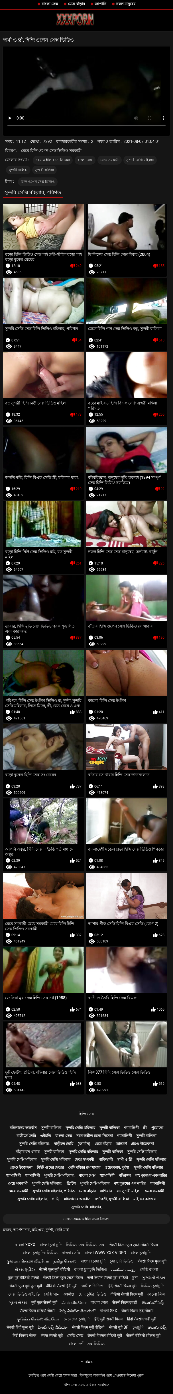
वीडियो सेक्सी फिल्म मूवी (127, 1294)
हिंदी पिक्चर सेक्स (24, 1335)
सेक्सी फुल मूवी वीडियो (54, 1269)
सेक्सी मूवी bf (118, 1327)
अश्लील (69, 1294)
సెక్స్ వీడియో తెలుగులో (77, 1310)
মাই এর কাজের (144, 1199)
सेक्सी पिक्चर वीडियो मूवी (104, 1335)
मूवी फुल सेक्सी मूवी (44, 1302)
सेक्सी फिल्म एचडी (124, 1302)
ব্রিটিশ (71, 1183)
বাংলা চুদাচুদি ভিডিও (90, 1269)
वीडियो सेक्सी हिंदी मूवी (61, 1286)
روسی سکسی (123, 1269)
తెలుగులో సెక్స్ (153, 1302)
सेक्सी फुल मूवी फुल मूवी (25, 1286)
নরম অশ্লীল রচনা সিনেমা (53, 160)
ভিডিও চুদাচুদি (152, 1286)
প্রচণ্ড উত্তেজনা (142, 1144)
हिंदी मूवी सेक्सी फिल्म (108, 1319)
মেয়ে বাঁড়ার (76, 4)
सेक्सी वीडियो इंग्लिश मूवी (143, 1335)
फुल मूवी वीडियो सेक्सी (23, 1277)
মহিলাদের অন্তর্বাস (23, 1128)
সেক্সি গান (51, 1294)
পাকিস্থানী (105, 1159)
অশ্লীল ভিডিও (92, 1286)
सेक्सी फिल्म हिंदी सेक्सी (137, 1310)
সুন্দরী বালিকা (18, 170)
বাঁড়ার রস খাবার (28, 1152)
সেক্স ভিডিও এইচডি (24, 1294)
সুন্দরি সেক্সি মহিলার (140, 160)
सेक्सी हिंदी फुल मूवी (20, 1327)
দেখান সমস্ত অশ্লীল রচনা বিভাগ (86, 1219)
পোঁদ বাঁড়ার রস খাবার (84, 1167)
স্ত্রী (145, 1128)
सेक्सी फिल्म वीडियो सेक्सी (37, 1310)
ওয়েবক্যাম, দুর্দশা (117, 1167)
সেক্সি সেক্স (75, 1335)
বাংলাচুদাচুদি (140, 1253)
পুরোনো (157, 1128)
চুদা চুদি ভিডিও (121, 1261)
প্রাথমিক (87, 1362)
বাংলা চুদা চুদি (51, 1245)
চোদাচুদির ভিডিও (92, 1294)
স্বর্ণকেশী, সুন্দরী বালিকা (112, 1199)
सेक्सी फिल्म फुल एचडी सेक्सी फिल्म (133, 1245)
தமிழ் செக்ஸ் (64, 1261)
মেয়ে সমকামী (109, 160)
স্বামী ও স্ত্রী (124, 1159)
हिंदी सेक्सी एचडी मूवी (141, 1319)
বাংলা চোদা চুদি (93, 1261)
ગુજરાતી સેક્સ (153, 1277)
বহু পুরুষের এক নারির (151, 1175)
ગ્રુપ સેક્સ (18, 1302)
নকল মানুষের (125, 4)
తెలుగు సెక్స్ (157, 1327)
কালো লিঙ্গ (155, 1294)
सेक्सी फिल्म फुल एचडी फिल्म (63, 1277)
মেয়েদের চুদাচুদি (76, 1319)
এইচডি (45, 1136)
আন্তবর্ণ (121, 1144)
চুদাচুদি (138, 1327)
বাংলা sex (108, 1310)
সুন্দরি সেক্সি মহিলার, (34, 1144)
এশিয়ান (106, 1191)
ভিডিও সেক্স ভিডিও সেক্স (85, 1245)
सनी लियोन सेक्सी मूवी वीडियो (107, 1277)
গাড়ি (55, 1199)
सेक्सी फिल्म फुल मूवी (152, 1261)
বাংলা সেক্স (50, 4)
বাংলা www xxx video (105, 1253)
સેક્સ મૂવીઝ (25, 1269)
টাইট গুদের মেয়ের (50, 1167)
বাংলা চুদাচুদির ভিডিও (40, 1253)
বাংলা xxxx (25, 1245)
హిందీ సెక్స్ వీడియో (53, 1327)
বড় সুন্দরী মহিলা (129, 1191)
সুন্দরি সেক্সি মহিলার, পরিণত (53, 1191)
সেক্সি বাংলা (149, 1269)
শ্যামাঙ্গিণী (131, 1128)
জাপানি (100, 4)
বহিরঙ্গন (125, 1175)
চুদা (135, 1277)
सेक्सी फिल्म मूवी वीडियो (88, 1327)
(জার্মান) (84, 1144)
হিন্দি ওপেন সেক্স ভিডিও (38, 182)
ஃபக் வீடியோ (74, 1302)
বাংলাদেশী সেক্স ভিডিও (86, 1344)
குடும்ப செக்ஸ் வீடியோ (28, 1261)
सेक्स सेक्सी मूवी (52, 1335)
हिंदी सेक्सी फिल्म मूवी (122, 1286)
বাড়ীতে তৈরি (26, 1136)
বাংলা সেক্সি (71, 1253)
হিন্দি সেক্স (86, 1114)
